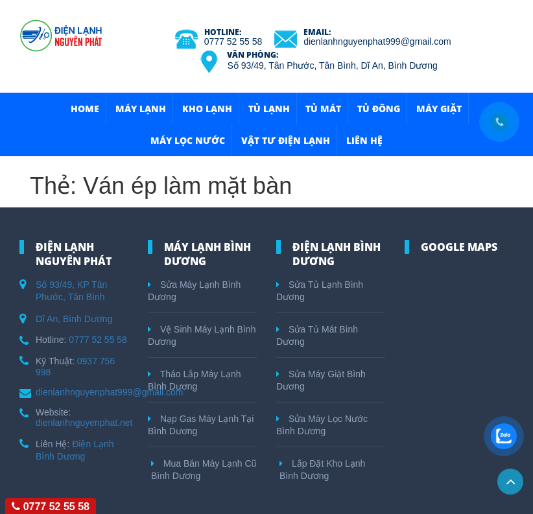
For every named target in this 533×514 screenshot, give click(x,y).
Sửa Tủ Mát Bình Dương (317, 335)
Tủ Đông (378, 108)
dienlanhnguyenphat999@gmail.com (377, 41)
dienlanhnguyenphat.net (84, 422)
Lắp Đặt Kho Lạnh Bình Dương (322, 469)
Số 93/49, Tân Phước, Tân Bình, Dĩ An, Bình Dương (332, 65)
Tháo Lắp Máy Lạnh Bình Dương (194, 380)
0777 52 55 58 (233, 41)
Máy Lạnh (140, 108)
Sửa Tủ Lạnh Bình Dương (319, 290)
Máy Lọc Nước (187, 140)
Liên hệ (364, 140)
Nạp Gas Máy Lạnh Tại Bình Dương (201, 425)
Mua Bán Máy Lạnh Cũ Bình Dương (203, 469)
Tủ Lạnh (269, 108)
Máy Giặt (439, 108)
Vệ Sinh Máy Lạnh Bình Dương (201, 335)
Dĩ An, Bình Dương (74, 319)
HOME (85, 108)
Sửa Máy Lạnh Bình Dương (194, 290)
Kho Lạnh (207, 108)
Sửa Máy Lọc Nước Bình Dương (322, 425)
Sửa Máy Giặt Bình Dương (321, 380)
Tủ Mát (323, 108)
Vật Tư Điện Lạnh (285, 140)
